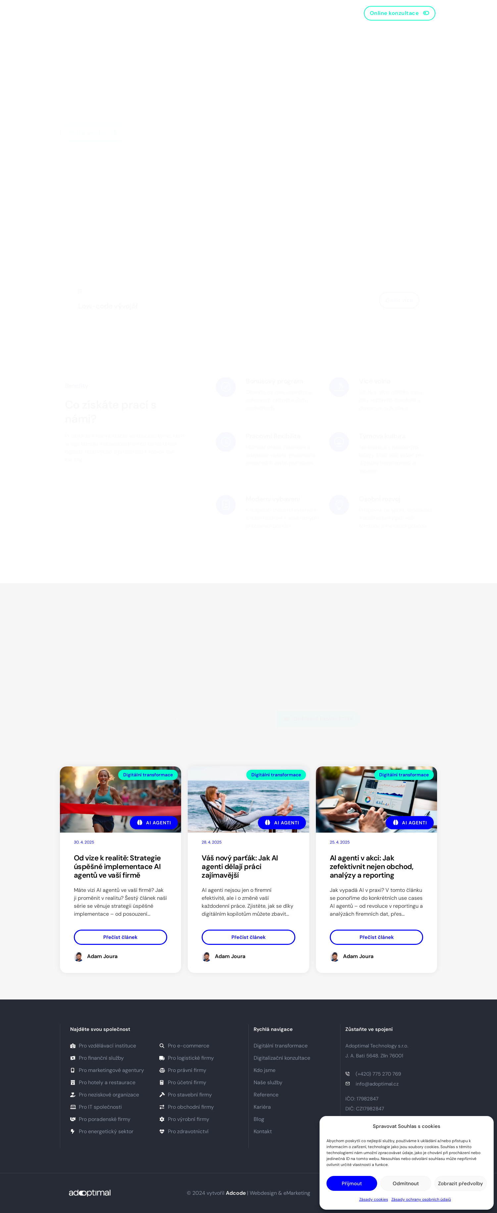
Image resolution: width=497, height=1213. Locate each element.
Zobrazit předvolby (460, 1183)
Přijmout (352, 1183)
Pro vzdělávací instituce (103, 1045)
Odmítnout (406, 1183)
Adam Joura (102, 956)
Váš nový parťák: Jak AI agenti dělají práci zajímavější (240, 866)
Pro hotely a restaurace (102, 1082)
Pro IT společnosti (96, 1106)
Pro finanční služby (97, 1057)
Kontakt (283, 13)
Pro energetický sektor (101, 1131)
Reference (225, 13)
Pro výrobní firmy (184, 1119)
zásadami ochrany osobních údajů (278, 701)
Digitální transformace (148, 775)
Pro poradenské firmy (100, 1119)
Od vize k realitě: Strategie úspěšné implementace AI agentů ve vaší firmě (117, 866)
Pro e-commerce (184, 1045)
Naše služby (185, 13)
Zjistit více (399, 300)
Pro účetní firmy (182, 1082)
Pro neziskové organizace (104, 1094)
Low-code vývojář (108, 306)
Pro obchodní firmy (186, 1106)
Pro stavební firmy (185, 1094)
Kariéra (262, 1106)
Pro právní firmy (182, 1070)
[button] (400, 13)
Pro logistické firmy (186, 1057)
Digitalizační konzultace (282, 1057)
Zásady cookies (373, 1199)
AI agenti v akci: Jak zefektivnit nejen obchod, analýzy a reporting (372, 866)
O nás (151, 13)
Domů (124, 13)
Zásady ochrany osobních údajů (421, 1199)
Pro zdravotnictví (184, 1131)
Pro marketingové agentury (107, 1070)
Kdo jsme (264, 1070)
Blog (255, 13)
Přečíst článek (120, 937)
